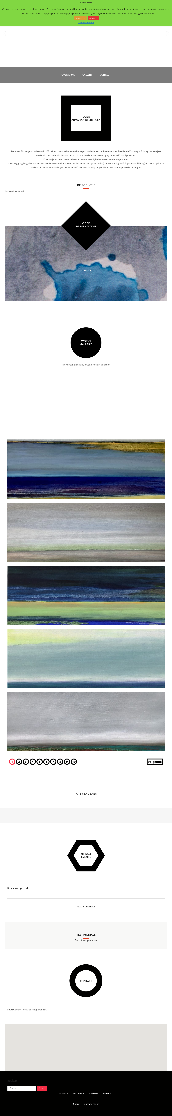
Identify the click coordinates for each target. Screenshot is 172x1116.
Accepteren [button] (80, 18)
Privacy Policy (91, 1104)
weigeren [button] (93, 18)
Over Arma (68, 74)
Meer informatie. (86, 22)
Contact (105, 74)
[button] (86, 1044)
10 (74, 761)
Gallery (87, 74)
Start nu (86, 270)
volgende (155, 762)
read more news (86, 907)
